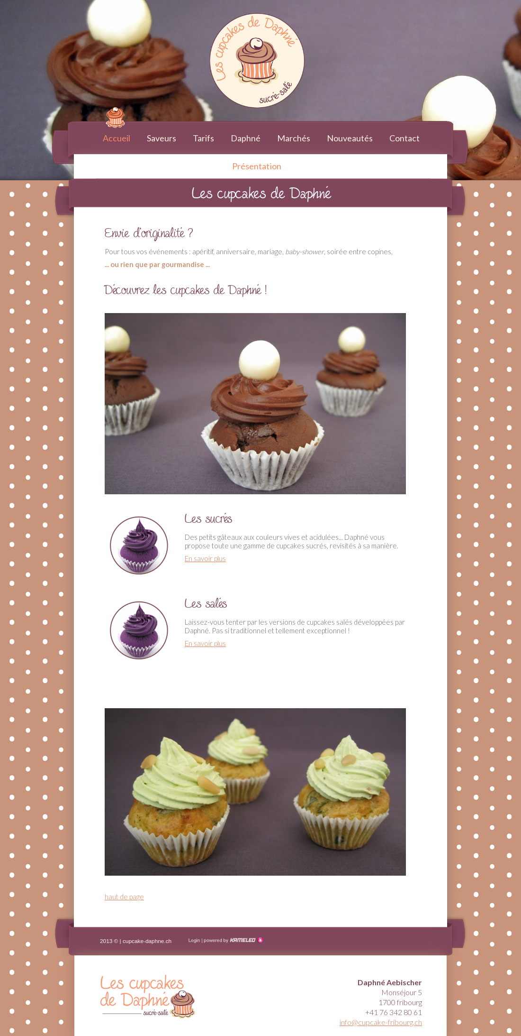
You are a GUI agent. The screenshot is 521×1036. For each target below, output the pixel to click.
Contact (404, 138)
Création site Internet (232, 940)
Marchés (293, 138)
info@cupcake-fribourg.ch (381, 1022)
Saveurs (161, 138)
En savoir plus (205, 558)
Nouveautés (350, 138)
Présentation (256, 166)
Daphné (245, 138)
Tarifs (203, 138)
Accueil (116, 138)
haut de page (124, 896)
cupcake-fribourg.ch (71, 10)
